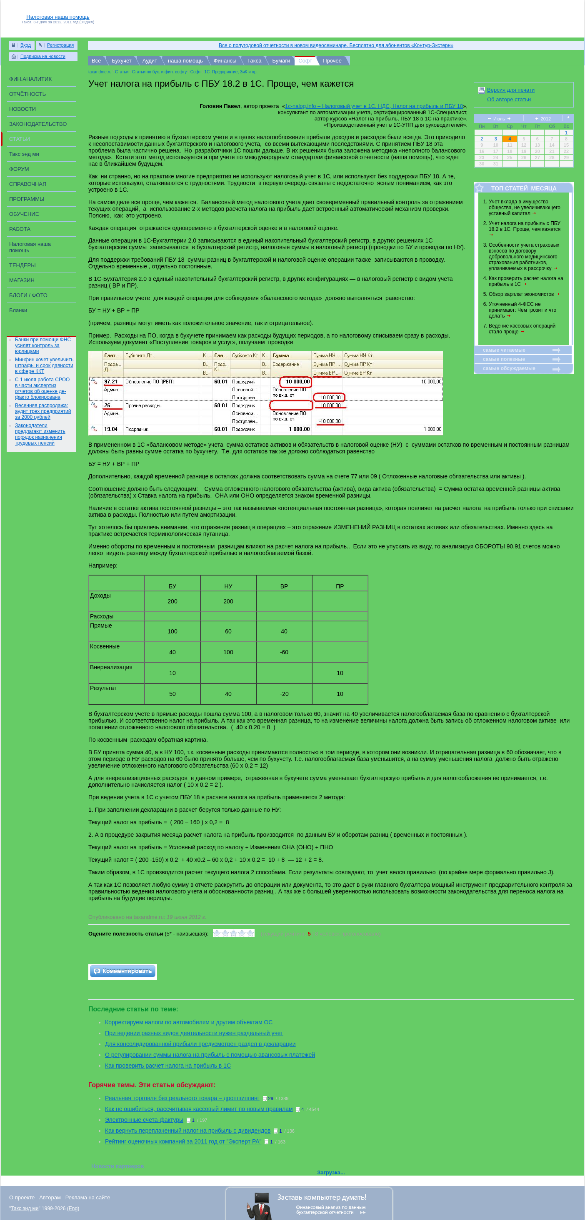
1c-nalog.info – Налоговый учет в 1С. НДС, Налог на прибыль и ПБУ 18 (374, 106)
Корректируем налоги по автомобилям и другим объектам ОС (188, 1022)
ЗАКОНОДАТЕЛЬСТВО (38, 124)
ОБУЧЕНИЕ (24, 214)
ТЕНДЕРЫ (22, 265)
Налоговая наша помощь (58, 17)
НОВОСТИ (22, 109)
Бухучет (121, 61)
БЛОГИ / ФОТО (28, 295)
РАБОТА (19, 229)
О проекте (22, 1197)
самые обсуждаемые (509, 368)
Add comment (122, 972)
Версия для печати (511, 90)
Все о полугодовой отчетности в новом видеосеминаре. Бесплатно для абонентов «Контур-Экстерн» (336, 45)
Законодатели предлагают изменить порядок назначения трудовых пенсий (40, 434)
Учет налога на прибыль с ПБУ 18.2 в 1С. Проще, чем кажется (525, 228)
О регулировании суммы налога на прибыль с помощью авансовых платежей (210, 1054)
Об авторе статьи (509, 99)
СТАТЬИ (19, 139)
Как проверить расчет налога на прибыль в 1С (526, 281)
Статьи (121, 72)
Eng (73, 1208)
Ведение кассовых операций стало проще (522, 329)
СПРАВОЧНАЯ (27, 184)
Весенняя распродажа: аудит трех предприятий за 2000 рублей (43, 411)
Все (96, 61)
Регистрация (60, 45)
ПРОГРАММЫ (27, 199)
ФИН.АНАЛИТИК (30, 79)
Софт (305, 61)
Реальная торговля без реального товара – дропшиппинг (182, 1098)
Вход (25, 45)
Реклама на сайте (87, 1197)
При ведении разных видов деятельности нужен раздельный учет (194, 1033)
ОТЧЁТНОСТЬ (27, 94)
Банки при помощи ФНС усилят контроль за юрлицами (43, 345)
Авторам (50, 1197)
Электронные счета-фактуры (144, 1119)
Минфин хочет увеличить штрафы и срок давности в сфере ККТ (44, 365)
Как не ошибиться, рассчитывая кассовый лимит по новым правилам (199, 1109)
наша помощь (185, 61)
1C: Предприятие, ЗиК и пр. (231, 72)
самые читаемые (504, 350)
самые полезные (504, 359)
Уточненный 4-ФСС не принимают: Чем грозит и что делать (522, 310)
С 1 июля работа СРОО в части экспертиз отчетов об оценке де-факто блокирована (42, 388)
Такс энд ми (24, 154)
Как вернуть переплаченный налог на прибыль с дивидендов (188, 1130)
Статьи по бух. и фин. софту (159, 72)
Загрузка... (331, 1172)
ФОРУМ (19, 169)
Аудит (149, 61)
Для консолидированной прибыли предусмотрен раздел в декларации (200, 1044)
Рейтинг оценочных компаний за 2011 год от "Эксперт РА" (183, 1141)
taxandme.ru (100, 72)
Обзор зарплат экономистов (524, 294)
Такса (254, 61)
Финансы (225, 61)
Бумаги (281, 61)
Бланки (18, 310)
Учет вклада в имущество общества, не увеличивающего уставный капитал (524, 207)
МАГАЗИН (22, 280)
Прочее (332, 61)
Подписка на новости (42, 56)
